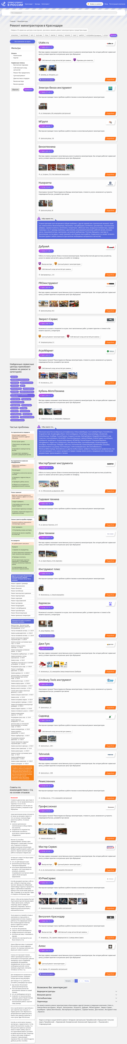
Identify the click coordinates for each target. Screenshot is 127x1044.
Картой (15, 58)
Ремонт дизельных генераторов (20, 615)
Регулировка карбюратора (19, 654)
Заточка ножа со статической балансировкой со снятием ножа (20, 725)
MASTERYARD (24, 35)
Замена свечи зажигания (18, 748)
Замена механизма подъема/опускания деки (20, 638)
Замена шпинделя (16, 763)
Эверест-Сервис (48, 319)
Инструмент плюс (49, 569)
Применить (28, 90)
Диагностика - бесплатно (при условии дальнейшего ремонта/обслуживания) (20, 626)
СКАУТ (75, 35)
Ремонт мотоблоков (17, 591)
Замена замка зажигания (18, 761)
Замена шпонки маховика (19, 686)
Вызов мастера (18, 81)
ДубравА (44, 246)
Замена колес (15, 697)
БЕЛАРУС (68, 35)
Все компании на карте (22, 41)
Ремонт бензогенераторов (19, 613)
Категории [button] (45, 4)
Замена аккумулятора (17, 729)
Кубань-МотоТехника (51, 391)
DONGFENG (14, 35)
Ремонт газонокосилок (18, 586)
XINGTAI (53, 35)
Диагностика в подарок (21, 78)
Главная (12, 21)
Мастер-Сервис (48, 847)
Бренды (37, 4)
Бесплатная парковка (20, 65)
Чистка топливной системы (19, 630)
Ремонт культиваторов (18, 610)
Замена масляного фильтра (19, 746)
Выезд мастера (47, 264)
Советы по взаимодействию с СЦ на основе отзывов (21, 790)
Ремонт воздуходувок (17, 605)
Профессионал (48, 807)
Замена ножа (15, 660)
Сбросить (15, 90)
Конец (87, 982)
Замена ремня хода (17, 681)
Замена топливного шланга (19, 711)
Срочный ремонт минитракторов (69, 264)
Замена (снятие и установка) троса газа (21, 642)
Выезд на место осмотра (18, 688)
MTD (32, 35)
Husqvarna (45, 183)
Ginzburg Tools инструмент (55, 680)
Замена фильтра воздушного (16, 720)
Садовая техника (49, 499)
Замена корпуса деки (17, 683)
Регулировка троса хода (18, 666)
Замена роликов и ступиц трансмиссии (18, 657)
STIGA (46, 35)
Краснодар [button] (28, 4)
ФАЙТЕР (81, 35)
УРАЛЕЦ (60, 35)
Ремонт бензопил (16, 588)
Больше (113, 35)
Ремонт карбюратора (17, 735)
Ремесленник (47, 782)
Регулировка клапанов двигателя (18, 738)
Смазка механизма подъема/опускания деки (19, 742)
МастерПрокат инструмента (56, 463)
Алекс (42, 946)
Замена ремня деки (17, 751)
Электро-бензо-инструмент (55, 88)
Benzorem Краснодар (51, 917)
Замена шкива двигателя (18, 633)
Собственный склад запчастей (20, 69)
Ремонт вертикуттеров (18, 596)
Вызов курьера (18, 84)
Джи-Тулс (44, 644)
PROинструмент (48, 283)
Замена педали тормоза (18, 708)
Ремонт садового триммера (19, 583)
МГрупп (43, 122)
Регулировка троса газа (18, 717)
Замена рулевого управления (16, 732)
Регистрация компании (117, 4)
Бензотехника (47, 147)
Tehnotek (44, 754)
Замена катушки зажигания (19, 695)
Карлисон (44, 603)
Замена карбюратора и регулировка (18, 758)
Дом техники (46, 533)
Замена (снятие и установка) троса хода (21, 754)
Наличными (17, 55)
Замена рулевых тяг (17, 673)
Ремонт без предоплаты (21, 73)
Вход (106, 4)
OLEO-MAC (39, 35)
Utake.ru (44, 42)
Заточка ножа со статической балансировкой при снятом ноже (20, 677)
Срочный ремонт (19, 76)
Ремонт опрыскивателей (18, 600)
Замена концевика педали (19, 699)
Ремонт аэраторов (16, 598)
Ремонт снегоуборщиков (18, 608)
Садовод (44, 716)
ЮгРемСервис (47, 879)
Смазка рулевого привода (19, 702)
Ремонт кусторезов (16, 603)
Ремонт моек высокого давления (21, 593)
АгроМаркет (46, 351)
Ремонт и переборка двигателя (17, 669)
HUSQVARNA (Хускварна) (93, 35)
